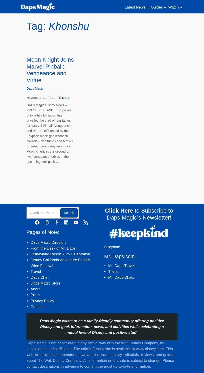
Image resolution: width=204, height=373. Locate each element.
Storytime (112, 247)
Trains (113, 272)
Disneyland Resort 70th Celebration (60, 254)
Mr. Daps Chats (121, 277)
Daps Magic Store (45, 283)
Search (69, 213)
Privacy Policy (42, 301)
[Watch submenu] (181, 7)
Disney (64, 97)
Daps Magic (35, 88)
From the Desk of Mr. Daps (53, 248)
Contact (37, 307)
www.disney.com (150, 349)
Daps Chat (39, 277)
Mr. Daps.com (119, 256)
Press (35, 295)
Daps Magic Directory (48, 242)
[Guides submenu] (165, 7)
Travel (36, 272)
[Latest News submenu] (147, 7)
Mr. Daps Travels (122, 266)
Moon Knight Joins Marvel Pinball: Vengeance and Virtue (50, 69)
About (35, 289)
